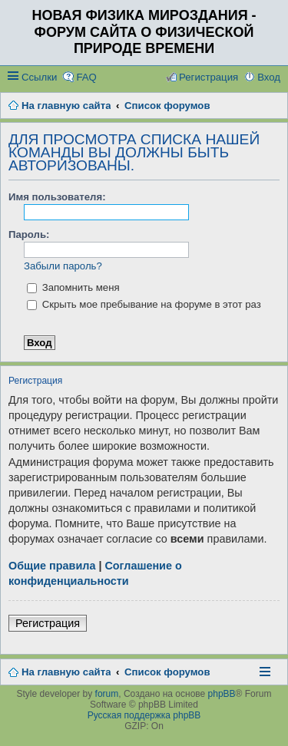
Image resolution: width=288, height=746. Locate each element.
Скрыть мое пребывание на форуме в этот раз (144, 304)
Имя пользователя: (57, 197)
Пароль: (28, 234)
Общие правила (51, 566)
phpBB (222, 693)
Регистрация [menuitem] (208, 77)
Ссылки (39, 77)
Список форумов (167, 672)
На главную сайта (66, 672)
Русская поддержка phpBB (144, 715)
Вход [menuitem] (268, 77)
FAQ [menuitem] (86, 77)
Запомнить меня (73, 287)
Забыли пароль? (63, 266)
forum (107, 693)
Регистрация (47, 623)
